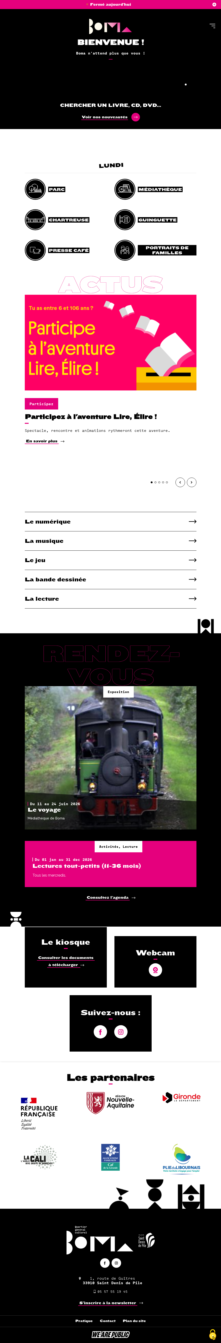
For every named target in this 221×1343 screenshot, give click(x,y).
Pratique (84, 1321)
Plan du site (134, 1321)
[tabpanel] (110, 47)
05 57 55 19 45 (111, 1291)
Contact (108, 1321)
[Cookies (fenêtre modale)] (212, 1335)
